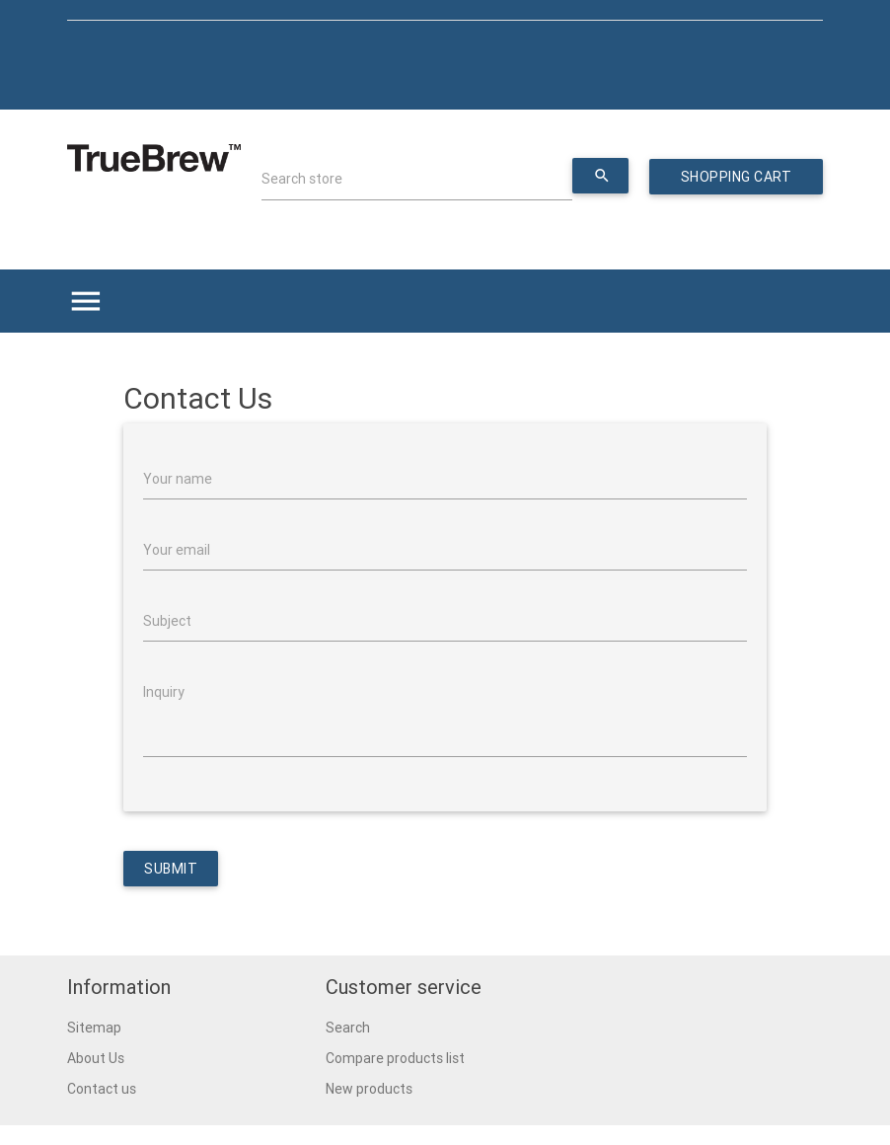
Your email (176, 550)
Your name (177, 479)
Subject (167, 621)
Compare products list (395, 1058)
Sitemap (94, 1027)
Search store (301, 179)
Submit (170, 869)
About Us (95, 1058)
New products (369, 1089)
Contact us (101, 1089)
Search (348, 1027)
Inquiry (164, 692)
